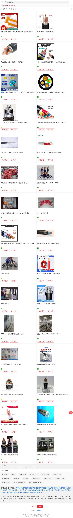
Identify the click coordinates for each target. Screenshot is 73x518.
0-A (2, 467)
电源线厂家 (39, 488)
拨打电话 (13, 39)
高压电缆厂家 (31, 488)
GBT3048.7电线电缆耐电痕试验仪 (47, 455)
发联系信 (5, 39)
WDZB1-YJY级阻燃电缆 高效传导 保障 (12, 334)
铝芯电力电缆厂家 (59, 488)
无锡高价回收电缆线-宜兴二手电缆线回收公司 (14, 183)
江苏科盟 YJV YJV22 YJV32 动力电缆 (12, 152)
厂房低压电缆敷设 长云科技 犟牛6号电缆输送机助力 (19, 92)
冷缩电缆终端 (5, 304)
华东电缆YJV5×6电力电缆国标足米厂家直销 (14, 424)
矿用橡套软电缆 (60, 478)
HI (13, 467)
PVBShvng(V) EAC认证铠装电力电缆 (48, 243)
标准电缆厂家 (8, 490)
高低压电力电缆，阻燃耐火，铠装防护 (12, 62)
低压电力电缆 (57, 474)
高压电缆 (4, 474)
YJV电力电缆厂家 (25, 492)
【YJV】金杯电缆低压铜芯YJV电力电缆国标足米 (51, 62)
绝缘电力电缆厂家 (18, 490)
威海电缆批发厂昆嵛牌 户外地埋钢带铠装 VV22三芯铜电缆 (18, 243)
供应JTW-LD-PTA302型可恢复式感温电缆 (49, 152)
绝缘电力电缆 (36, 478)
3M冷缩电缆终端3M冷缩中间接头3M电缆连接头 (15, 213)
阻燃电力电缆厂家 (37, 492)
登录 (33, 506)
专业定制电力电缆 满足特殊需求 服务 (12, 394)
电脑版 (39, 510)
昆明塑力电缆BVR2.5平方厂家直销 (11, 364)
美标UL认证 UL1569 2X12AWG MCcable (49, 334)
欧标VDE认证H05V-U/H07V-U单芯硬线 (48, 273)
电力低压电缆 (6, 478)
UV (33, 467)
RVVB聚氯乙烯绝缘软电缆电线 (46, 364)
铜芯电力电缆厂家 (21, 488)
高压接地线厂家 (48, 488)
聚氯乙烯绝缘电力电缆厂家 (41, 490)
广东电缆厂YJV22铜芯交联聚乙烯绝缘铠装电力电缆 (52, 394)
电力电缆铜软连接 (42, 213)
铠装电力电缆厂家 (56, 490)
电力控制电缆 (6, 482)
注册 (40, 506)
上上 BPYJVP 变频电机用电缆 (9, 455)
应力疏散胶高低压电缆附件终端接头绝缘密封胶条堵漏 (17, 32)
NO (22, 467)
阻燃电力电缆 (47, 478)
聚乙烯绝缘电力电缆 (19, 482)
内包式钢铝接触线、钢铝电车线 (46, 424)
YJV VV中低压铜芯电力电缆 (45, 32)
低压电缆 (16, 478)
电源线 (13, 474)
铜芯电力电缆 (45, 474)
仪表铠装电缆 (5, 273)
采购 (71, 412)
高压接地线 (23, 474)
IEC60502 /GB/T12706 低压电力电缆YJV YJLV (51, 92)
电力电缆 (25, 478)
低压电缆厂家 (29, 490)
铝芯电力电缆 (33, 474)
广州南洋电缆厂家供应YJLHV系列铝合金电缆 (14, 122)
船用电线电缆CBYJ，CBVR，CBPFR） (48, 183)
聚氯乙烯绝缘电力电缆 (35, 482)
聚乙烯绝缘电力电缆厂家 (12, 492)
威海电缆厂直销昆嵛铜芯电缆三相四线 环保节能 (51, 122)
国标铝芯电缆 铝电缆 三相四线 (46, 304)
